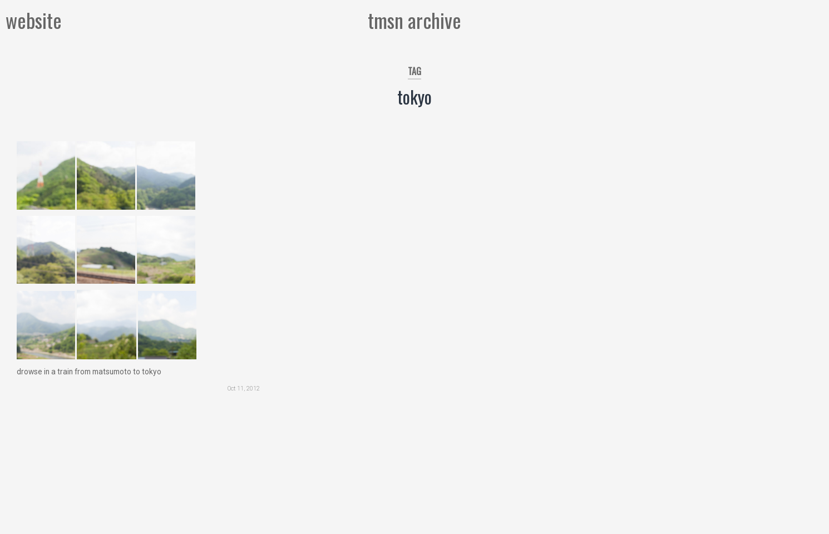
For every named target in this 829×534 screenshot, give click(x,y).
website (34, 19)
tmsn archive (414, 19)
